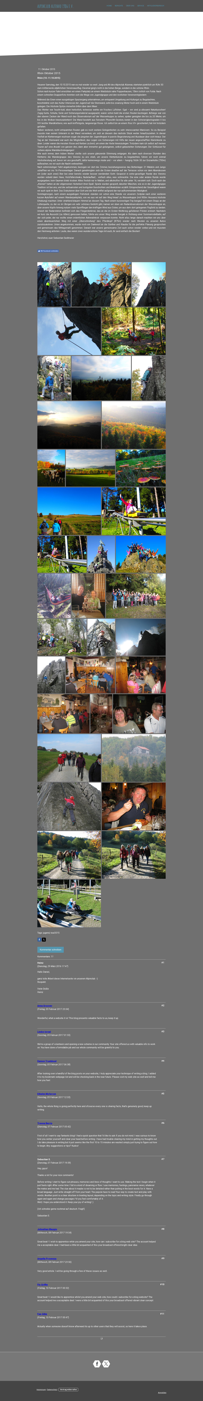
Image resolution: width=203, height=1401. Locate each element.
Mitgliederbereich (155, 6)
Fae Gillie (42, 1314)
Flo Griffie (42, 1284)
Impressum (41, 1389)
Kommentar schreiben (50, 949)
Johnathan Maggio (47, 1229)
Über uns (130, 6)
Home (109, 6)
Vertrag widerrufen (68, 1389)
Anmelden (162, 1393)
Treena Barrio (44, 1123)
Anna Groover (44, 1005)
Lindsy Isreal (44, 1031)
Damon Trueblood (46, 1061)
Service (140, 6)
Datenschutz (52, 1389)
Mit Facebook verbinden (48, 251)
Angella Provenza (46, 1258)
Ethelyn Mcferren (46, 1094)
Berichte (119, 6)
